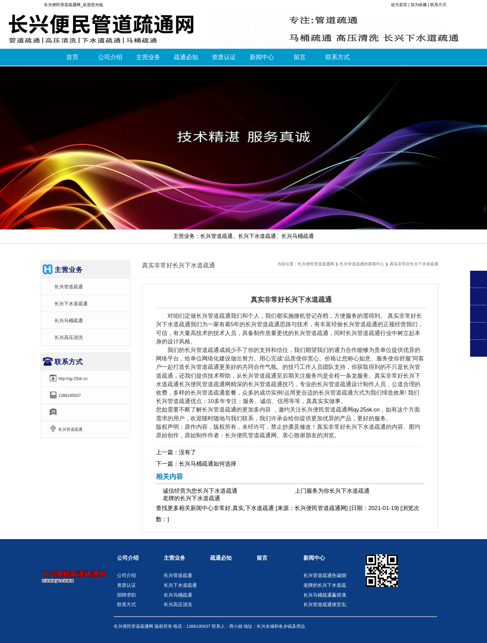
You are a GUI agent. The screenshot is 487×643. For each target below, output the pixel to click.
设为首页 (399, 4)
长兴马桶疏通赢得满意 (327, 595)
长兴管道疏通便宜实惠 (327, 604)
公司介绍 (128, 558)
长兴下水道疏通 (71, 303)
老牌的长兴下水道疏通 (191, 498)
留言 (262, 558)
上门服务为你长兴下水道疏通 (332, 491)
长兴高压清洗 (68, 337)
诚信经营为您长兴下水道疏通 (200, 491)
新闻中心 (201, 508)
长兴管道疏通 (68, 286)
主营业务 (174, 558)
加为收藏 (419, 4)
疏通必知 (221, 558)
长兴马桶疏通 (68, 320)
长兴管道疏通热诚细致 (327, 575)
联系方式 (438, 4)
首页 (72, 57)
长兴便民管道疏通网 (316, 264)
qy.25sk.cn (366, 409)
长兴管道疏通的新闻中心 (362, 264)
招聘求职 (126, 595)
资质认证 (126, 585)
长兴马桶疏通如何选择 (207, 464)
